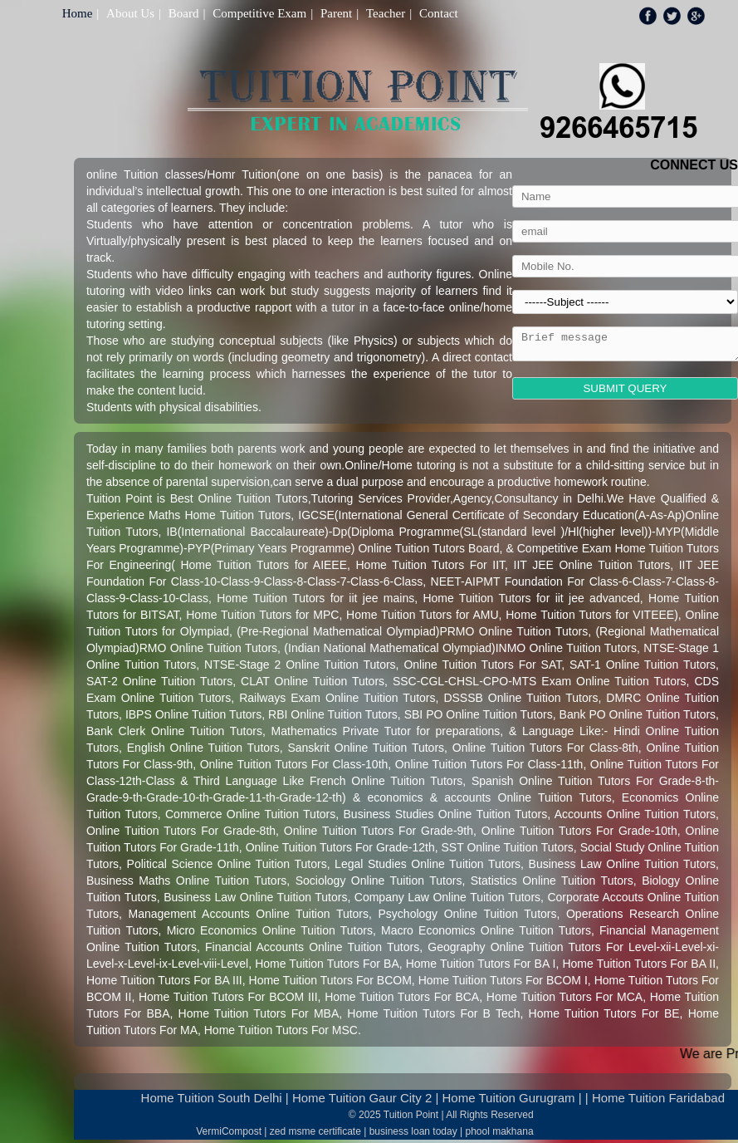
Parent (336, 13)
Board (184, 13)
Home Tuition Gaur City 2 (362, 1098)
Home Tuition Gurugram (508, 1098)
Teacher (385, 13)
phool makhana (500, 1131)
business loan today (413, 1131)
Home (77, 13)
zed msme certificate (315, 1131)
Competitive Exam (259, 13)
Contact (438, 13)
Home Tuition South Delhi (211, 1098)
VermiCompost (228, 1131)
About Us (130, 13)
